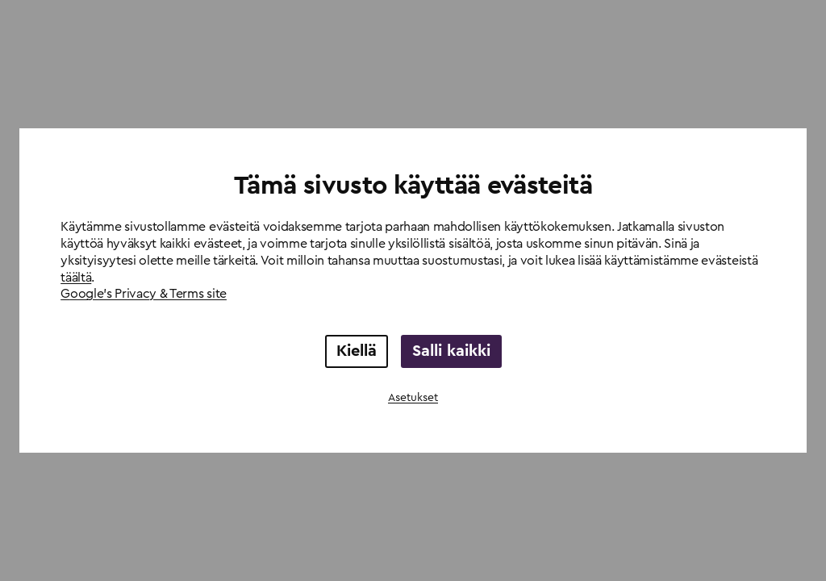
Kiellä (356, 351)
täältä (75, 277)
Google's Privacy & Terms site (143, 293)
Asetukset (413, 397)
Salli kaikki (451, 351)
